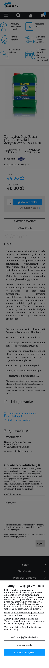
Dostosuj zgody (24, 645)
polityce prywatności (25, 623)
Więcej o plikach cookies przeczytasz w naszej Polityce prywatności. (24, 613)
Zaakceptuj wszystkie (24, 652)
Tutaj (7, 627)
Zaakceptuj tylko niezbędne (24, 637)
